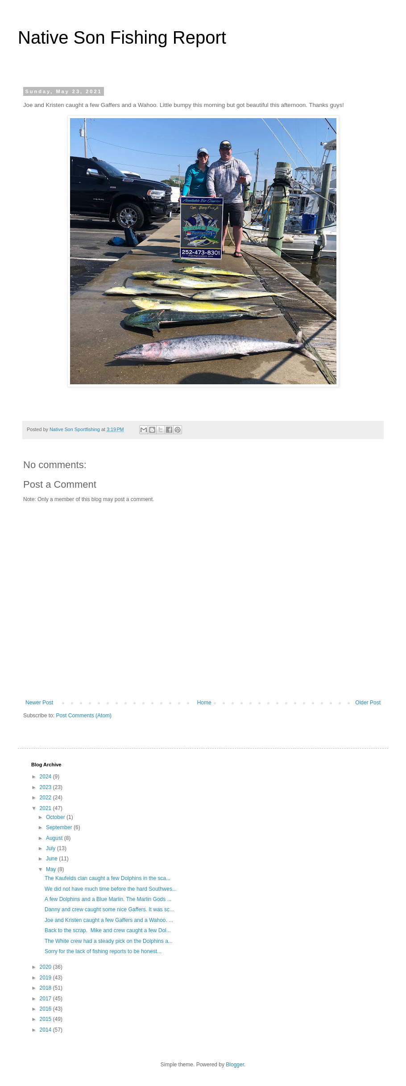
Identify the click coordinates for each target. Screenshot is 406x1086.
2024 (46, 776)
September (60, 827)
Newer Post (39, 702)
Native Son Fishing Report (122, 37)
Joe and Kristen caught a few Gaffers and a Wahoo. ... (109, 920)
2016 (46, 1009)
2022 (46, 797)
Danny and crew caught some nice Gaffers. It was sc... (109, 909)
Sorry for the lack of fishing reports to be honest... (103, 951)
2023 (46, 787)
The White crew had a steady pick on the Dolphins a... (109, 941)
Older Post (368, 702)
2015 (46, 1019)
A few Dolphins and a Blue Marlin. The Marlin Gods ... (108, 899)
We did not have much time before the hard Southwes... (111, 889)
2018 (46, 988)
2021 (46, 808)
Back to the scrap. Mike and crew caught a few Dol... (108, 930)
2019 (46, 978)
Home (204, 702)
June (52, 859)
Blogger (235, 1064)
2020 (46, 967)
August (55, 838)
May (52, 869)
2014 (46, 1030)
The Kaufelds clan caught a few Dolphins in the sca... (107, 878)
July (51, 848)
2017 (46, 999)
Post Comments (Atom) (84, 715)
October (56, 817)
